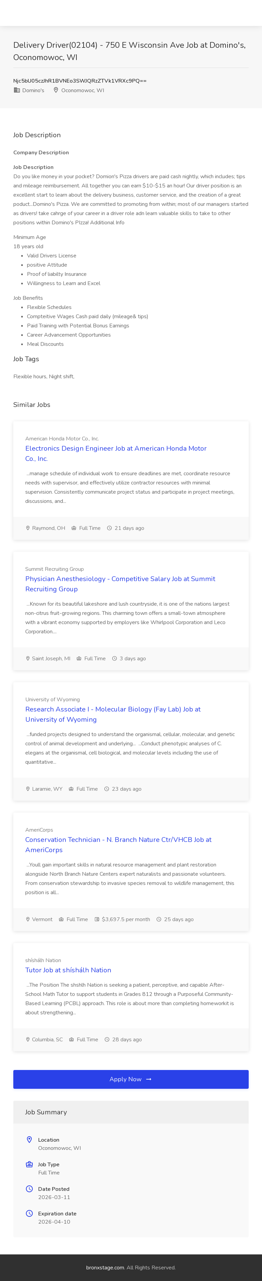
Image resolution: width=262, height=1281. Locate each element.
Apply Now (131, 1079)
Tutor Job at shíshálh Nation (68, 970)
